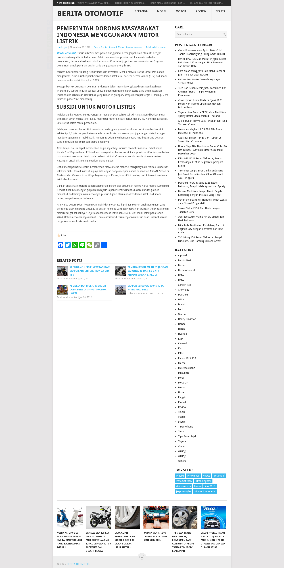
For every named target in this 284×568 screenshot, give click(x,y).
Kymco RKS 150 (187, 358)
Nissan (181, 392)
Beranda (141, 11)
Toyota (182, 441)
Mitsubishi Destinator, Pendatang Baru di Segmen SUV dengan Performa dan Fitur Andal (201, 229)
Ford (180, 309)
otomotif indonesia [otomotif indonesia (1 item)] (205, 491)
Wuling (182, 451)
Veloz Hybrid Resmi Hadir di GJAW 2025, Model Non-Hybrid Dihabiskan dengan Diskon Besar (200, 104)
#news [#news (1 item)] (206, 475)
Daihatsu (183, 294)
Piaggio (182, 397)
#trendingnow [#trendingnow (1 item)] (203, 480)
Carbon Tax (184, 284)
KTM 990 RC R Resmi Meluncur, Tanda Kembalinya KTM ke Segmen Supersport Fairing (200, 162)
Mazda (181, 363)
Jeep (180, 338)
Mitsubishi (183, 372)
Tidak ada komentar (156, 47)
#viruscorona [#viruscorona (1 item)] (183, 486)
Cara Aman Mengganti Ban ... (167, 3)
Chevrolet (183, 289)
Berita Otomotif (90, 13)
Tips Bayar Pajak (187, 436)
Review (201, 11)
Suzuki (181, 416)
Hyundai (182, 333)
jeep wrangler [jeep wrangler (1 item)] (183, 491)
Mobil (161, 11)
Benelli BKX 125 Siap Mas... (129, 3)
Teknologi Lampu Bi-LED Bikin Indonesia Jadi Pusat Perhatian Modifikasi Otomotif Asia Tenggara (200, 174)
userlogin (62, 47)
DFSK (181, 299)
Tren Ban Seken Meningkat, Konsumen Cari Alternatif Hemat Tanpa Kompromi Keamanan (202, 92)
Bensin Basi (184, 260)
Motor (181, 11)
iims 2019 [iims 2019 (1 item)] (210, 486)
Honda (181, 323)
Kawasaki (183, 343)
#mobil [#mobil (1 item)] (180, 475)
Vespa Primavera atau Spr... (94, 3)
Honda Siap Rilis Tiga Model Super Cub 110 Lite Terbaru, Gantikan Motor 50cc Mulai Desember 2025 (202, 150)
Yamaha (138, 47)
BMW (181, 275)
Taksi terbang (185, 426)
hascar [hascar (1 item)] (197, 486)
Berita (220, 11)
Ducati (181, 304)
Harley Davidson (187, 319)
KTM (180, 353)
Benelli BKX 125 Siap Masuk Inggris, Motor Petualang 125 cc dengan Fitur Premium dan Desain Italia (202, 62)
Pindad (182, 402)
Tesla (181, 431)
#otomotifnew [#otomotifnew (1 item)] (184, 480)
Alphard (182, 255)
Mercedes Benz (186, 367)
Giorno (182, 314)
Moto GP (183, 382)
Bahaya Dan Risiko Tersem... (206, 3)
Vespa (181, 446)
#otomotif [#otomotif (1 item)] (219, 475)
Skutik (181, 411)
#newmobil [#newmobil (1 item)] (193, 475)
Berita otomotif (109, 47)
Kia (179, 348)
